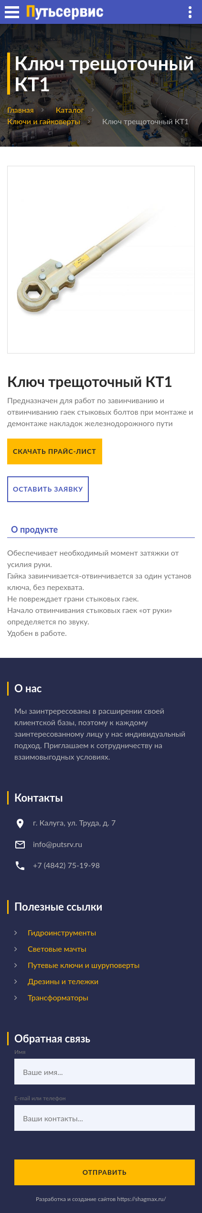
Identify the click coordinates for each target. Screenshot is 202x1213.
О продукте (34, 529)
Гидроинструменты (62, 932)
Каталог (70, 109)
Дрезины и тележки (63, 981)
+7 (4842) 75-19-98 (66, 864)
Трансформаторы (58, 997)
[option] (101, 259)
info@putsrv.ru (57, 843)
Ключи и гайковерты (43, 121)
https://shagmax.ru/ (141, 1198)
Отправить (105, 1172)
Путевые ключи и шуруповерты (83, 964)
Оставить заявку (48, 489)
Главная (20, 109)
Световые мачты (57, 948)
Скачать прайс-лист (54, 451)
